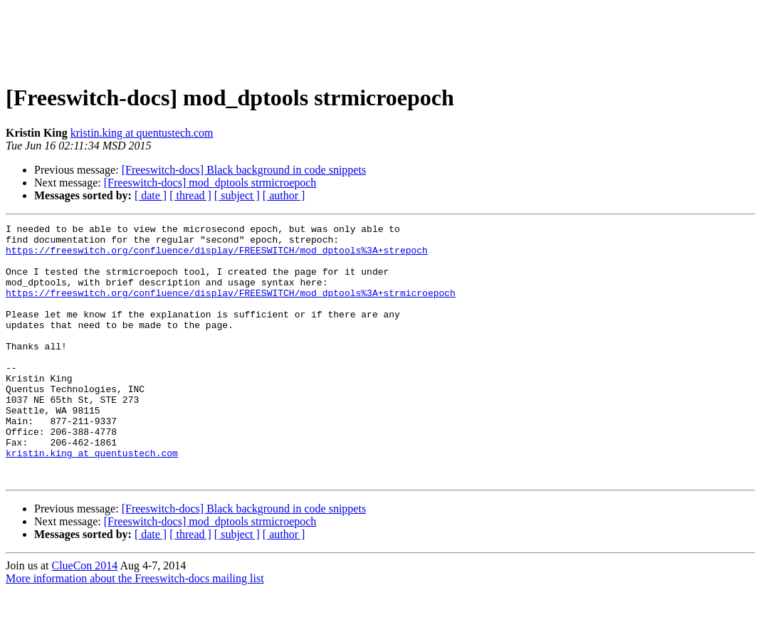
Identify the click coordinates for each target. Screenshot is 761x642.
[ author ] (284, 195)
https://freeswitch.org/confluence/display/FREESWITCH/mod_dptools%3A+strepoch (217, 256)
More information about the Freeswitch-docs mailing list (135, 629)
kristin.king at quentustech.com (142, 133)
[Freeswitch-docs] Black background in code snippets (244, 170)
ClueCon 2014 (84, 617)
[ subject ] (237, 195)
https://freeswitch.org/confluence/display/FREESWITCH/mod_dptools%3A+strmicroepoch (231, 307)
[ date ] (151, 195)
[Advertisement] (381, 38)
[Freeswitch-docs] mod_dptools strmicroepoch (210, 183)
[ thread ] (190, 195)
